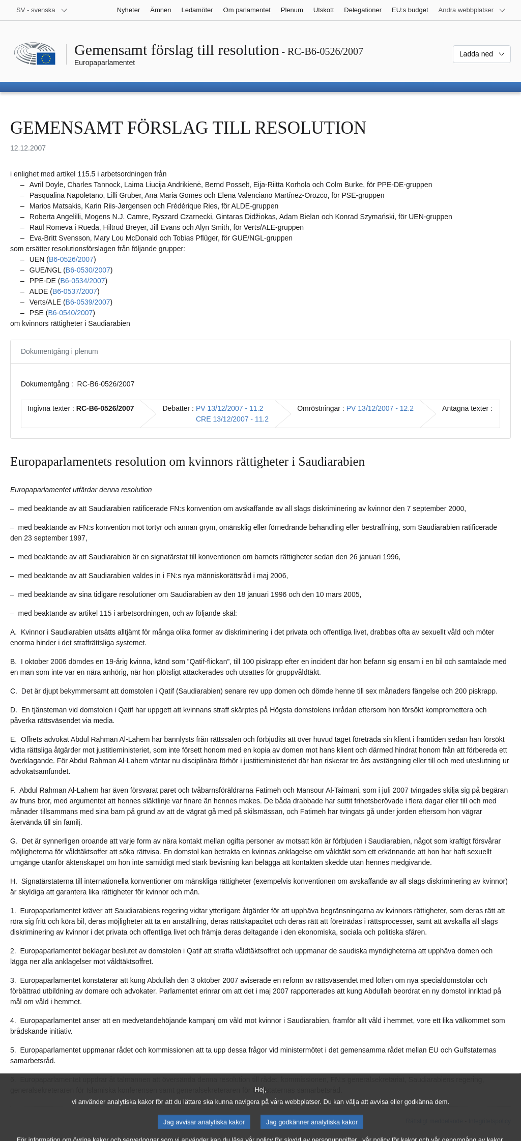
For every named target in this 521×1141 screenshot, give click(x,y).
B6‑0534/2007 (82, 281)
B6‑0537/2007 (74, 291)
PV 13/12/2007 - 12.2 (380, 408)
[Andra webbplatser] (472, 10)
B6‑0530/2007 (88, 270)
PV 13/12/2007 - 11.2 (229, 408)
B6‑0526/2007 (71, 259)
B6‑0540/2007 (70, 313)
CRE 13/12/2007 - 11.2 (232, 419)
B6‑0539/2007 (88, 302)
